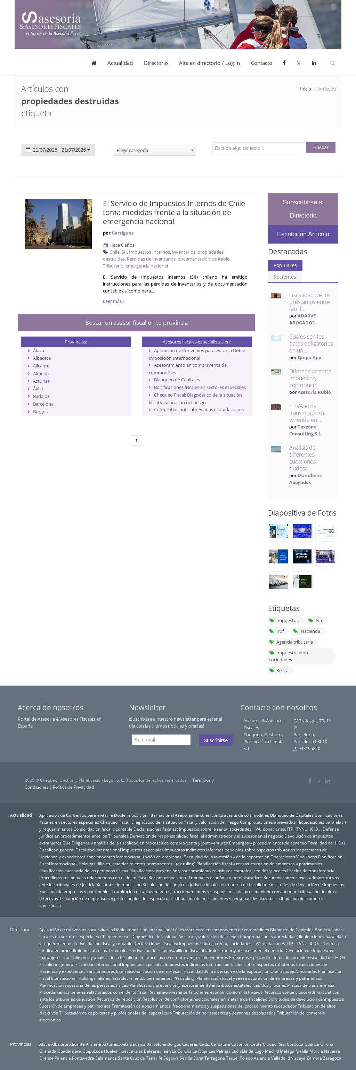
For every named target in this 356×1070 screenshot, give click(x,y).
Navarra (332, 1051)
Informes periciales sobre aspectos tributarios (250, 849)
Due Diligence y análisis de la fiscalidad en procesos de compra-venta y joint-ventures (145, 843)
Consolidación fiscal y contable (102, 829)
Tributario (113, 266)
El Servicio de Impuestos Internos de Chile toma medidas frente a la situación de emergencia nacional (174, 212)
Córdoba (295, 1044)
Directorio (156, 62)
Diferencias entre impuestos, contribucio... (310, 378)
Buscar (321, 147)
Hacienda (306, 631)
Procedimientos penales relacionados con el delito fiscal (93, 877)
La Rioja (200, 1051)
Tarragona (214, 1058)
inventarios (183, 252)
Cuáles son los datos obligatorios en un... (311, 343)
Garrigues (123, 233)
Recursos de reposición (119, 884)
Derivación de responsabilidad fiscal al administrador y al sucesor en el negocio (206, 836)
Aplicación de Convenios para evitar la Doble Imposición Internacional (106, 815)
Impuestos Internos (149, 252)
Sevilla (186, 1058)
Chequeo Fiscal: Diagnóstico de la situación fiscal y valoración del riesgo (169, 822)
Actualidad (120, 62)
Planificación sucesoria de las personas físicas (83, 870)
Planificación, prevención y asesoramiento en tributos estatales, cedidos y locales (207, 870)
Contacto (261, 62)
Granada (47, 1051)
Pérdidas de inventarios (151, 259)
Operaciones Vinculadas (293, 856)
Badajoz (41, 396)
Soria (198, 1058)
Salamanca (106, 1058)
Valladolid (280, 1058)
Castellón (240, 1044)
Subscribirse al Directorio (303, 209)
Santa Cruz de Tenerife (140, 1058)
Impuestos (284, 620)
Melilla (302, 1051)
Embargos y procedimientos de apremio (268, 843)
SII (124, 252)
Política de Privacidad (73, 787)
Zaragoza (332, 1058)
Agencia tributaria (291, 642)
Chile (115, 252)
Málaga (287, 1051)
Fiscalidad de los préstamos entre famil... (309, 302)
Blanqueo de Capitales (177, 379)
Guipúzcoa (92, 1051)
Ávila (38, 388)
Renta (279, 670)
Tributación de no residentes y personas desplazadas (224, 898)
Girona (326, 1044)
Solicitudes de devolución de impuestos (306, 884)
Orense (46, 1058)
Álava (38, 350)
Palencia (63, 1058)
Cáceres (190, 1044)
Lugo (259, 1051)
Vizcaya (298, 1058)
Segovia (171, 1058)
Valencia (262, 1058)
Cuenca (312, 1044)
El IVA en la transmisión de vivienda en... (307, 413)
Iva (315, 620)
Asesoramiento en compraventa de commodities (222, 815)
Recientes (285, 276)
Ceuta (256, 1044)
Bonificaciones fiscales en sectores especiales (200, 387)
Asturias (41, 381)
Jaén (166, 1051)
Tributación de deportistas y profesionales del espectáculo (115, 898)
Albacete (42, 358)
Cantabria (220, 1044)
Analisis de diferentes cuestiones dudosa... (302, 458)
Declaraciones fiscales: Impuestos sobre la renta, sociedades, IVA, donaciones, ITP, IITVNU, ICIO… (228, 829)
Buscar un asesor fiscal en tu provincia (136, 322)
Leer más (113, 301)
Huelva (111, 1051)
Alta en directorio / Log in (209, 62)
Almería (41, 373)
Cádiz (204, 1044)
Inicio (305, 89)
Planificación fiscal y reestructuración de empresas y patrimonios (259, 863)
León (236, 1051)
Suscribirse (216, 740)
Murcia (316, 1051)
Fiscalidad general (56, 849)
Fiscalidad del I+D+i (326, 843)
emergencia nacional (147, 266)
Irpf (276, 631)
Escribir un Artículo (303, 234)
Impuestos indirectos (185, 849)
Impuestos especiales (143, 849)
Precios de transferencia (310, 870)
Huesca (126, 1051)
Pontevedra (83, 1058)
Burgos (40, 411)
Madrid (272, 1051)
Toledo (246, 1058)
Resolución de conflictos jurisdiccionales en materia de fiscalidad (205, 884)
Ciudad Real (274, 1044)
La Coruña (182, 1051)
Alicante (41, 366)
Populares (285, 265)
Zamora (314, 1058)
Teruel (232, 1058)
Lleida (247, 1051)
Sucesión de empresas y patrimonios (75, 891)
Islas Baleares (147, 1051)
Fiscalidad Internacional (98, 849)
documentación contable (203, 259)
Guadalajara (69, 1051)
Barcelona (43, 404)
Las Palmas (219, 1051)
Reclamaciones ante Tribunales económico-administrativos (205, 877)
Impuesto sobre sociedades (289, 656)
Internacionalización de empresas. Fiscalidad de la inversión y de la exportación (192, 856)
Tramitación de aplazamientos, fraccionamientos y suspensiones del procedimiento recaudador (204, 891)
